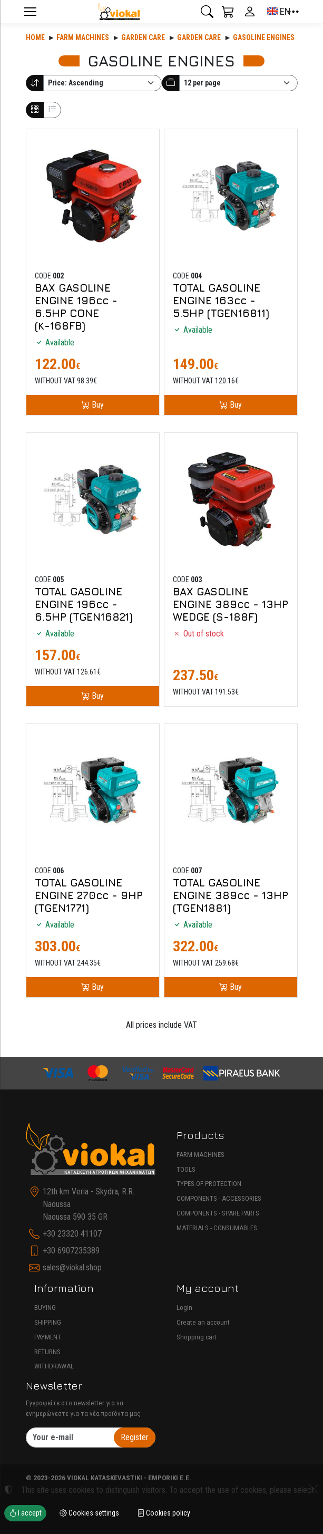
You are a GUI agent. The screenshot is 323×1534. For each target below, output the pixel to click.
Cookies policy (163, 1513)
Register (135, 1437)
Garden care (143, 37)
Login (184, 1307)
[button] (207, 12)
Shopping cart (197, 1337)
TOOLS (186, 1169)
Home (35, 37)
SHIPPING (47, 1322)
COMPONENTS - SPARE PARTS (218, 1213)
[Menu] (30, 12)
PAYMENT (47, 1337)
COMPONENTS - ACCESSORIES (219, 1198)
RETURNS (47, 1352)
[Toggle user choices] (250, 11)
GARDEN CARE (199, 37)
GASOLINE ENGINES (264, 37)
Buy (97, 405)
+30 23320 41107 (72, 1234)
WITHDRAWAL (54, 1366)
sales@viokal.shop (72, 1267)
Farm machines (82, 37)
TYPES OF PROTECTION (209, 1184)
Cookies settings (89, 1513)
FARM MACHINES (200, 1155)
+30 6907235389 (71, 1251)
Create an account (203, 1322)
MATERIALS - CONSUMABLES (217, 1228)
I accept (25, 1513)
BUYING (45, 1307)
